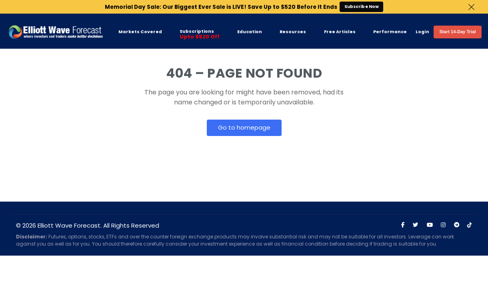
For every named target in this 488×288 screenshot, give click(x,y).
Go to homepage (244, 127)
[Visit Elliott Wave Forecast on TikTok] (469, 225)
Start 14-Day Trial (457, 31)
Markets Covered (140, 32)
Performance (390, 32)
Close (471, 7)
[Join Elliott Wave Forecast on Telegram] (456, 225)
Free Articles (340, 32)
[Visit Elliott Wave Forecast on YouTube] (430, 225)
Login (422, 32)
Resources (293, 32)
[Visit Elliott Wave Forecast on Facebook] (403, 225)
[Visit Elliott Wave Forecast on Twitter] (415, 225)
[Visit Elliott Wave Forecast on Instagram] (443, 225)
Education (249, 32)
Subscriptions (200, 34)
